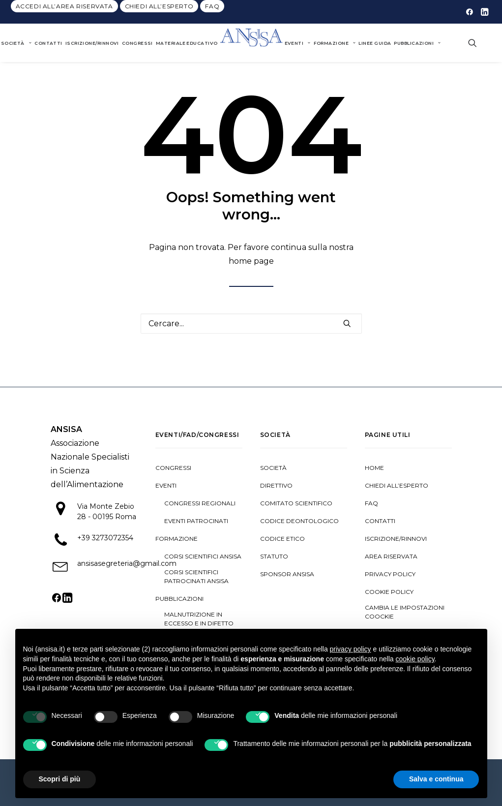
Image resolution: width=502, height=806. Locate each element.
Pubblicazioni (417, 43)
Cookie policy (389, 591)
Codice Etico (282, 538)
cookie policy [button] (414, 659)
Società (273, 467)
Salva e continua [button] (436, 779)
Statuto (274, 556)
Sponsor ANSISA (287, 574)
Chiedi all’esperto (159, 6)
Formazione (335, 43)
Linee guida (374, 43)
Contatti (48, 43)
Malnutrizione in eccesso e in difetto (199, 619)
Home (374, 467)
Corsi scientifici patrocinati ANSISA (196, 576)
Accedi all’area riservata (64, 6)
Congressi (137, 43)
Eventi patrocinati (196, 521)
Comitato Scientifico (296, 503)
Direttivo (276, 485)
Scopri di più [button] (60, 779)
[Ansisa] (251, 43)
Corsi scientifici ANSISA (202, 556)
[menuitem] (64, 6)
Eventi (298, 43)
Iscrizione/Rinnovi (92, 43)
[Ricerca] (251, 323)
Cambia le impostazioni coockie (404, 612)
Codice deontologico (299, 521)
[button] (469, 12)
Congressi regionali (200, 503)
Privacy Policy (390, 574)
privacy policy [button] (350, 649)
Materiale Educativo (187, 43)
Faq (212, 6)
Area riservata (391, 556)
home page (251, 261)
